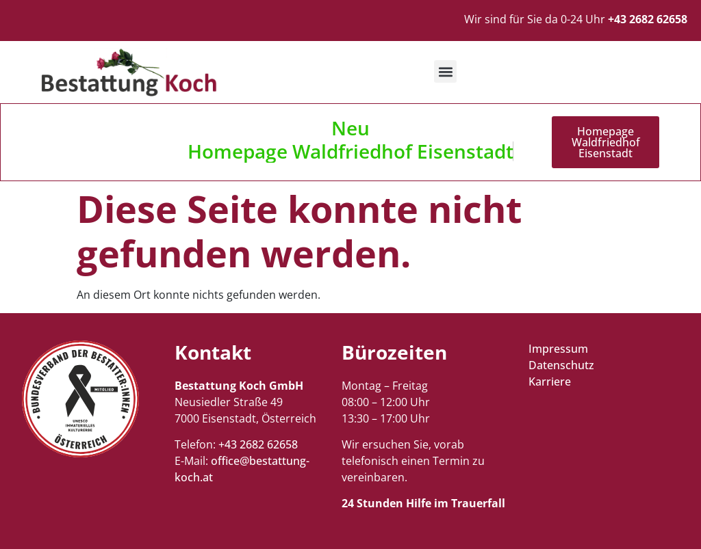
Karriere (549, 381)
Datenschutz (561, 365)
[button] (445, 71)
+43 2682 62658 (258, 444)
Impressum (558, 348)
